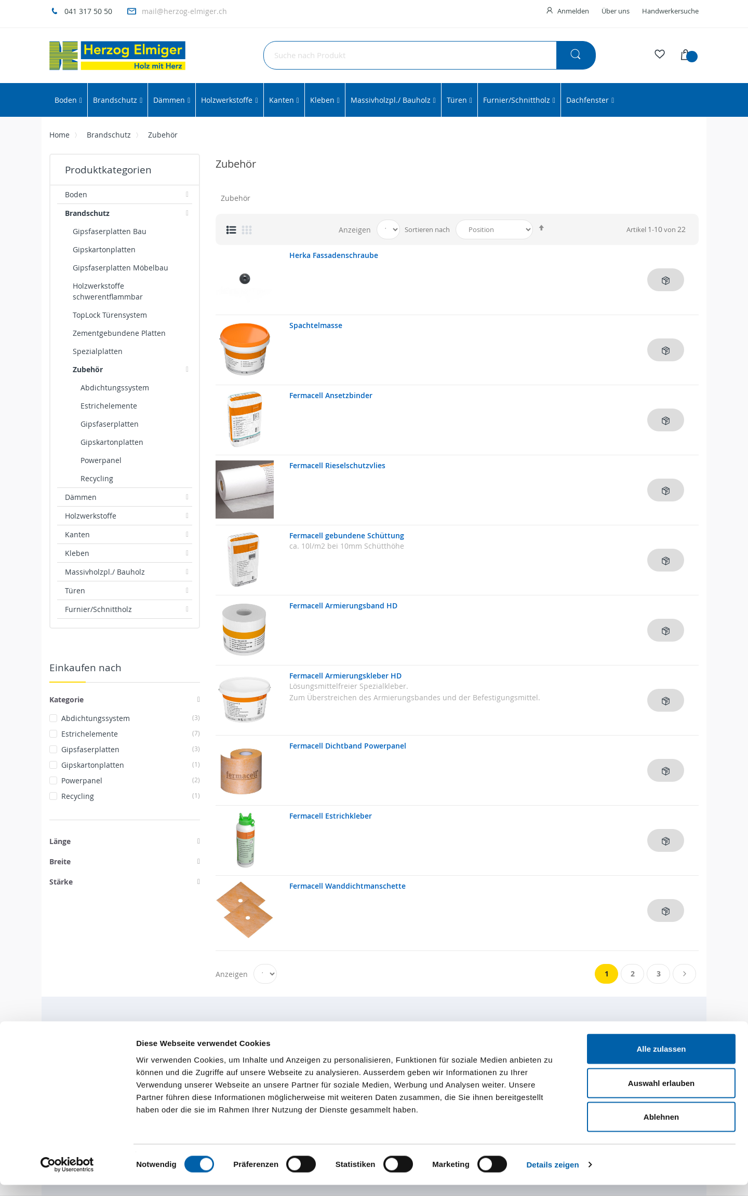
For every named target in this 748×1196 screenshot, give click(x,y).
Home (59, 135)
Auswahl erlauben (661, 1094)
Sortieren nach (427, 229)
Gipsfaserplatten (130, 749)
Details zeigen (552, 1175)
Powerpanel (130, 780)
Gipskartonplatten (130, 765)
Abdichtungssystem (130, 718)
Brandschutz (109, 135)
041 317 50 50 (88, 11)
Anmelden (573, 11)
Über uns (616, 11)
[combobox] (429, 55)
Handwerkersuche (670, 11)
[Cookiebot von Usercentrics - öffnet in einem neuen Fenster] (67, 1176)
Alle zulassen (661, 1059)
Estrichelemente (130, 734)
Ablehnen (661, 1127)
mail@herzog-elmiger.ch (184, 11)
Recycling (130, 796)
